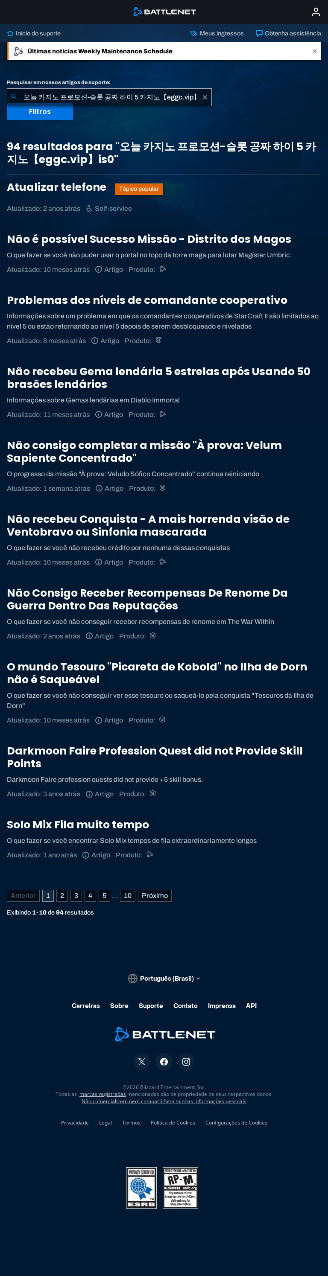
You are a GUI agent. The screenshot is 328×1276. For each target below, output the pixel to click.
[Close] (314, 51)
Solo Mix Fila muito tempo (78, 824)
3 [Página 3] (76, 895)
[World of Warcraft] (163, 488)
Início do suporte (34, 33)
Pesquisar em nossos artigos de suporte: (59, 82)
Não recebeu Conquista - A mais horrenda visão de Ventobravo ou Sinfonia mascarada (148, 525)
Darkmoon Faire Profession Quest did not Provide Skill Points (155, 757)
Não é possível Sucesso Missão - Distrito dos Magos (149, 239)
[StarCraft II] (159, 340)
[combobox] (109, 97)
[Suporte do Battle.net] (163, 269)
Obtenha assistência (288, 33)
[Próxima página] (155, 896)
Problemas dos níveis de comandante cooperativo (147, 300)
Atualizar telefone (57, 187)
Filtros (40, 112)
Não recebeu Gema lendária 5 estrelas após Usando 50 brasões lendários (158, 378)
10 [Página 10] (128, 895)
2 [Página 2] (62, 895)
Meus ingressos (216, 33)
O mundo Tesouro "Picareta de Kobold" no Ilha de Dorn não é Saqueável (157, 673)
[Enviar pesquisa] (13, 97)
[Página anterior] (23, 896)
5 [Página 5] (104, 895)
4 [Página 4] (90, 895)
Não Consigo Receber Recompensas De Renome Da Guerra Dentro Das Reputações (147, 599)
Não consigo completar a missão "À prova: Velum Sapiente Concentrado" (144, 452)
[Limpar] (205, 97)
